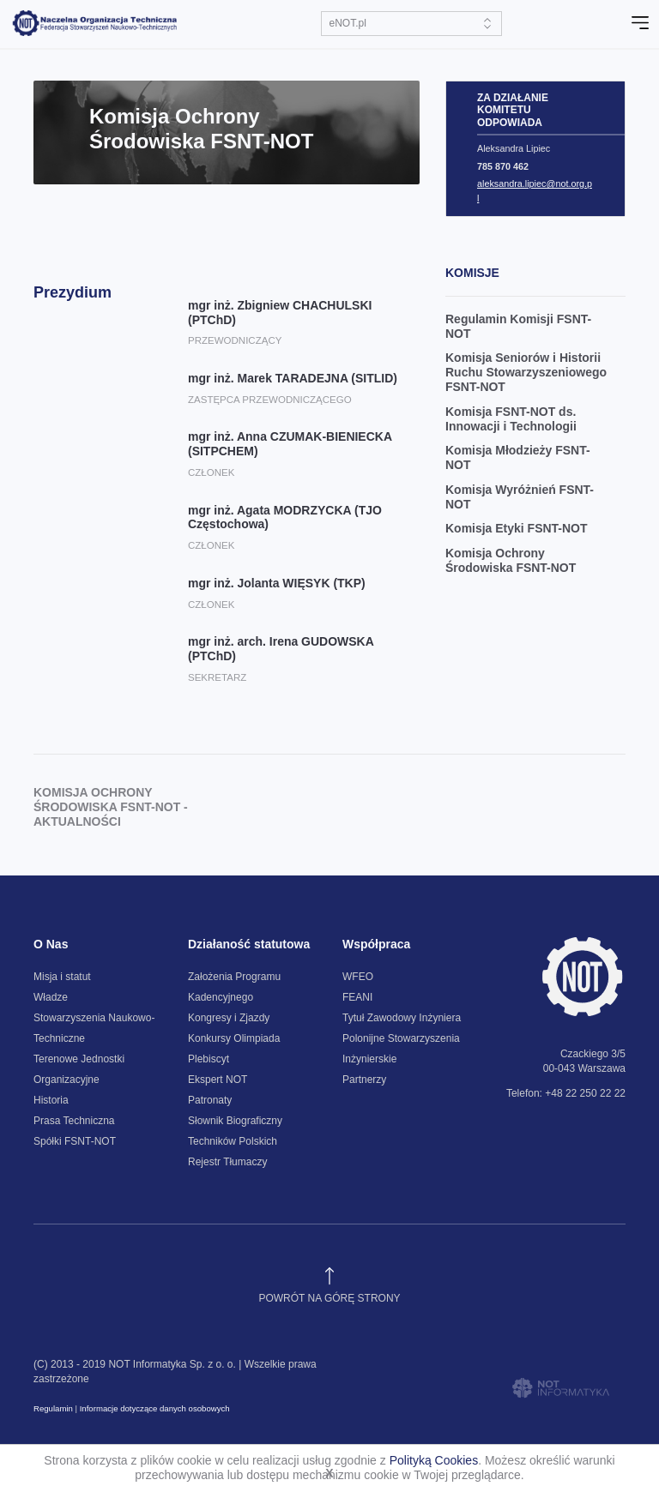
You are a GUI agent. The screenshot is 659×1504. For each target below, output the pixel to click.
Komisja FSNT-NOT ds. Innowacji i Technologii (511, 419)
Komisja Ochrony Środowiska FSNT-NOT (510, 560)
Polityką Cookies (434, 1460)
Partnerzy (364, 1080)
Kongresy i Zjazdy (228, 1018)
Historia (51, 1100)
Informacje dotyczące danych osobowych (155, 1408)
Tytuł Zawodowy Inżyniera (401, 1018)
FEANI (357, 997)
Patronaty (210, 1100)
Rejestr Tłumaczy (227, 1162)
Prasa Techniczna (74, 1121)
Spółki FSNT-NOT (74, 1141)
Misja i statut (62, 977)
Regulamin (53, 1408)
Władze (50, 997)
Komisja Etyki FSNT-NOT (516, 528)
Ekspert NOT (217, 1080)
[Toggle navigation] (640, 23)
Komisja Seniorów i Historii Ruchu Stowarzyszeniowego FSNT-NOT (526, 372)
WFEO (357, 977)
